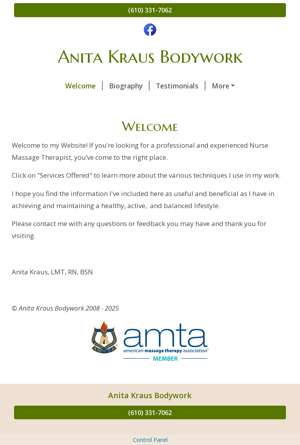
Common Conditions (57, 102)
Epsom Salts (44, 119)
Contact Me (199, 102)
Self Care (246, 102)
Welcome (39, 85)
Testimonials (136, 85)
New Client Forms (240, 119)
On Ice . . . (93, 119)
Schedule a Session (135, 102)
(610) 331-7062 (150, 10)
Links (193, 119)
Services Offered (197, 85)
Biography (84, 85)
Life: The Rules (147, 119)
